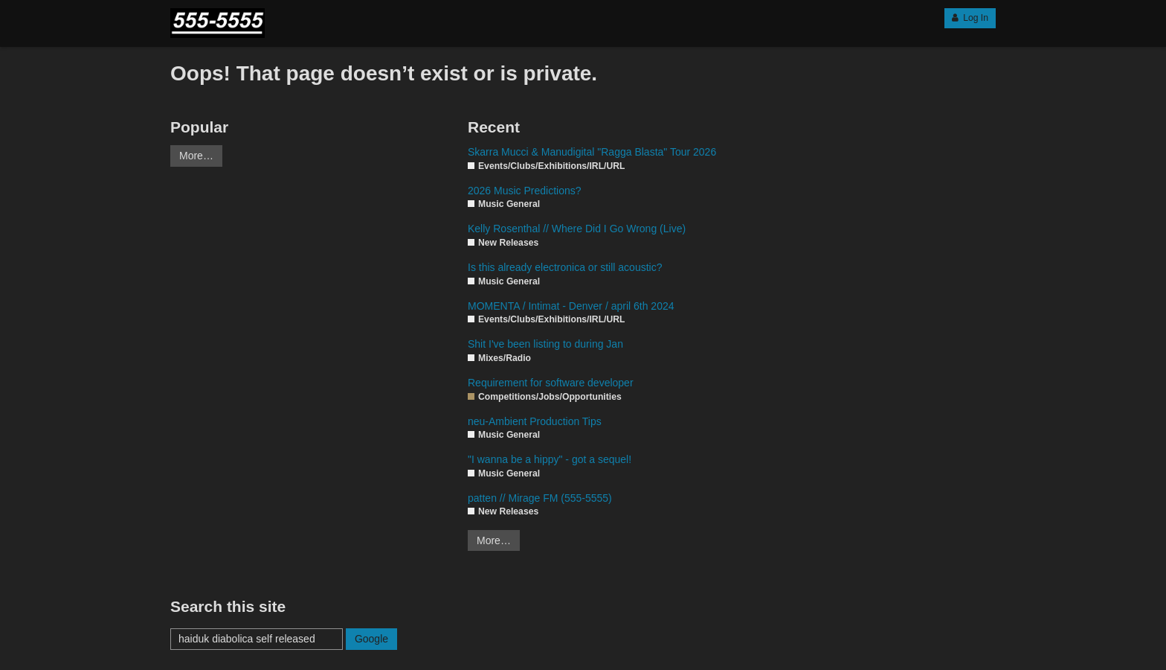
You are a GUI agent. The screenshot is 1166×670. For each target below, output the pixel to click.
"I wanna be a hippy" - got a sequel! (549, 459)
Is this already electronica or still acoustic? (565, 267)
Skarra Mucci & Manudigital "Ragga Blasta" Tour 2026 (592, 152)
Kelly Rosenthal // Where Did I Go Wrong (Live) (577, 228)
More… (196, 156)
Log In (970, 18)
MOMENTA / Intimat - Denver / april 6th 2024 (571, 306)
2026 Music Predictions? (525, 191)
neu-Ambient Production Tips (535, 421)
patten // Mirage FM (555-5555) (540, 498)
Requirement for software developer (551, 383)
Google (371, 639)
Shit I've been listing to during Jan (545, 344)
